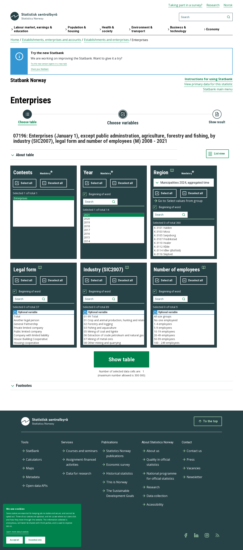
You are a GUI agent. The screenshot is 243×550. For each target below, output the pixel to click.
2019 (113, 222)
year (88, 172)
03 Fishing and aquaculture (113, 328)
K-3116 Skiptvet (183, 254)
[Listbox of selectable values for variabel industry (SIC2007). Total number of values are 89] (113, 329)
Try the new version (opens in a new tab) (49, 63)
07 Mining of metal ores (113, 339)
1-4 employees (183, 324)
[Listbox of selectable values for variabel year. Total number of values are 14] (113, 228)
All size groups (183, 316)
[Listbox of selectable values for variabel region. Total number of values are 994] (183, 241)
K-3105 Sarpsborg (183, 235)
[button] (164, 173)
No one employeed (183, 320)
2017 (113, 230)
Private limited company (43, 328)
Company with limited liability (43, 335)
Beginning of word (100, 194)
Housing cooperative (43, 343)
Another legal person (43, 320)
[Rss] (218, 535)
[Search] (206, 17)
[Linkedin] (197, 535)
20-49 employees (183, 335)
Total (43, 316)
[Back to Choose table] (27, 117)
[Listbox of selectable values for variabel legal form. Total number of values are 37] (43, 329)
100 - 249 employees (183, 343)
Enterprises (43, 198)
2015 (113, 237)
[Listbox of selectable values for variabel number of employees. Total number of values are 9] (183, 329)
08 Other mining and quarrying (113, 343)
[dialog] (42, 525)
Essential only (35, 540)
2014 (113, 241)
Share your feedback (40, 69)
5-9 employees (183, 328)
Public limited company (43, 331)
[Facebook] (186, 535)
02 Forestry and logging (113, 324)
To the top (208, 421)
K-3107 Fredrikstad (183, 239)
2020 (113, 219)
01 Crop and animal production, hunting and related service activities (113, 320)
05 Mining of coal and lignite (113, 331)
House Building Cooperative (43, 339)
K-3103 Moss (183, 232)
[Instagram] (207, 535)
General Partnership (43, 324)
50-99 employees (183, 339)
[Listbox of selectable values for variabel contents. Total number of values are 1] (43, 211)
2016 (113, 234)
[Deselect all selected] (53, 183)
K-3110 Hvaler (183, 243)
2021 (113, 215)
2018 (113, 226)
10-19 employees (183, 331)
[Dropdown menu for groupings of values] (184, 183)
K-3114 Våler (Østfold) (183, 250)
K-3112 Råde (183, 247)
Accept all (14, 540)
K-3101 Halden (183, 228)
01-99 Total (113, 316)
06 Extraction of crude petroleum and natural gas (113, 335)
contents (22, 172)
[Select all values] (24, 183)
